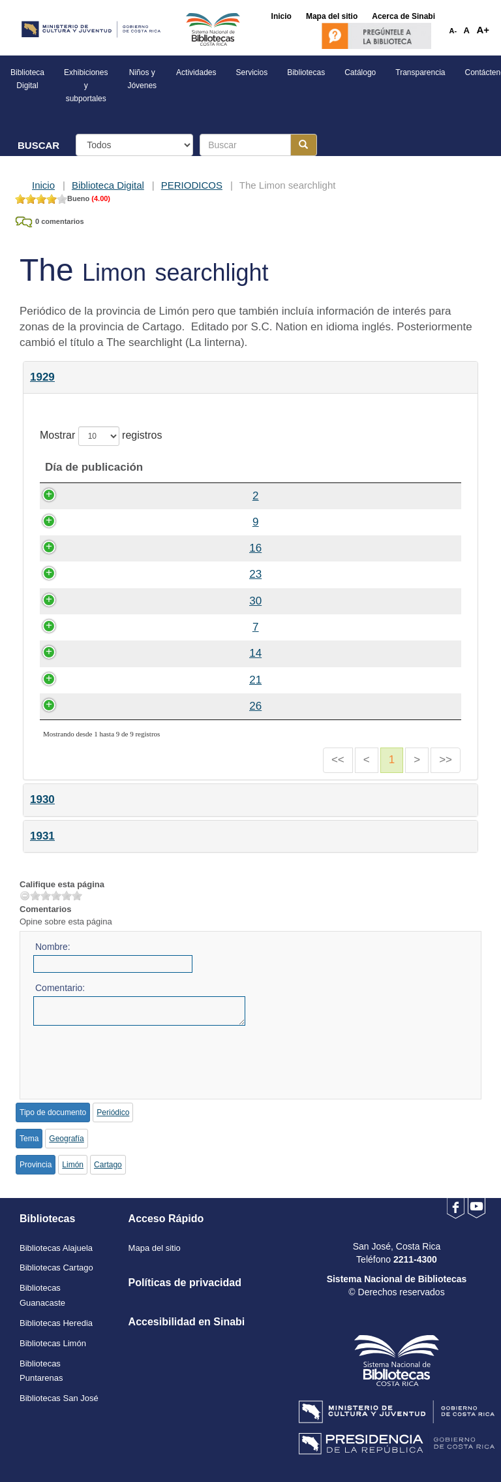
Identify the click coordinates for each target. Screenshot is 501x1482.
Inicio (43, 185)
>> (445, 759)
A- (453, 31)
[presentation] (132, 1057)
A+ (482, 29)
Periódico (113, 1112)
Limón (73, 1164)
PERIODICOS (191, 185)
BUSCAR (38, 145)
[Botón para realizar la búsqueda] (303, 145)
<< (337, 759)
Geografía (66, 1138)
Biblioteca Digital (108, 185)
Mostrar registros (101, 436)
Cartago (108, 1164)
